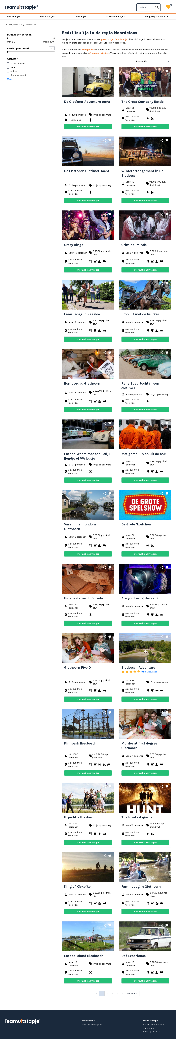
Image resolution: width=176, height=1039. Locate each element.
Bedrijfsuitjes (47, 16)
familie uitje (121, 39)
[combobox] (145, 7)
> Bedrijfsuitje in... (152, 1031)
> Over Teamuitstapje (153, 1024)
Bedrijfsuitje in (13, 25)
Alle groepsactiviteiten (157, 16)
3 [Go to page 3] (112, 993)
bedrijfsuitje (88, 49)
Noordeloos (29, 25)
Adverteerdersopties (92, 1024)
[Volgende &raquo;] (132, 993)
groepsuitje (107, 39)
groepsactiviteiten (99, 53)
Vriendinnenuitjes (115, 16)
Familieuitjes (14, 16)
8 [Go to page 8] (122, 993)
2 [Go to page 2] (107, 993)
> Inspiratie (148, 1028)
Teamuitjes (80, 16)
